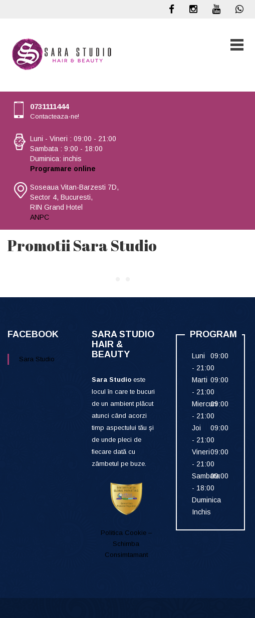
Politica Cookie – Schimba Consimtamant (126, 543)
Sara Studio (37, 359)
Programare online (63, 169)
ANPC (39, 217)
